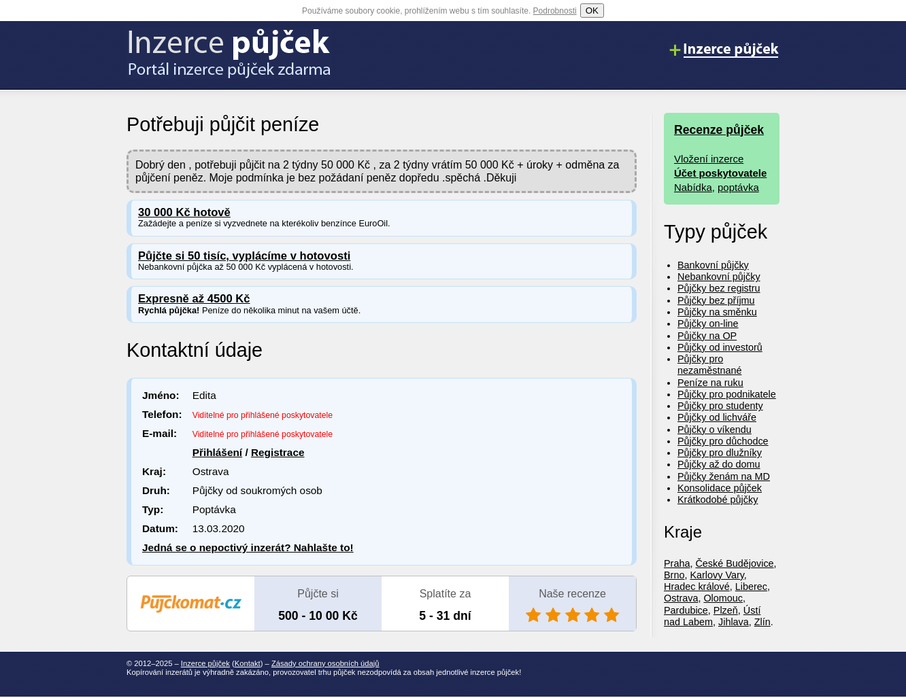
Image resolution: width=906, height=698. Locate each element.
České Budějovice (734, 563)
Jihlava (733, 621)
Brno (674, 575)
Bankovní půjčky (713, 265)
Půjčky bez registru (718, 288)
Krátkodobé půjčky (717, 499)
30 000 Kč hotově (184, 212)
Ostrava (681, 598)
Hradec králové (697, 586)
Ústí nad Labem (712, 616)
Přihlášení (217, 452)
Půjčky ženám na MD (723, 476)
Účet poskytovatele (720, 173)
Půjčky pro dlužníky (719, 452)
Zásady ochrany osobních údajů (325, 663)
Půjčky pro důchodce (723, 441)
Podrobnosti (555, 11)
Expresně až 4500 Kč (194, 298)
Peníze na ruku (710, 382)
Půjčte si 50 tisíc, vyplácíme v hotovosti (244, 255)
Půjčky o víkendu (714, 429)
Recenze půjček (719, 130)
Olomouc (723, 598)
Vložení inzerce (708, 158)
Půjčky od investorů (719, 347)
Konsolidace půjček (719, 488)
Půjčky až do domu (718, 464)
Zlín (762, 621)
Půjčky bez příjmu (716, 300)
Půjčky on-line (708, 323)
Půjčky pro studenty (720, 405)
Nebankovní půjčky (718, 276)
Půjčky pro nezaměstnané (709, 364)
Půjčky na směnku (717, 312)
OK (592, 10)
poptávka (738, 187)
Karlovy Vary (716, 575)
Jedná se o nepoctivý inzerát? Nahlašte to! (248, 547)
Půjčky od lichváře (716, 417)
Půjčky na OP (707, 335)
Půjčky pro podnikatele (726, 394)
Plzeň (726, 610)
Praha (677, 563)
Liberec (751, 586)
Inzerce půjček (205, 663)
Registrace (278, 452)
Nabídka (693, 187)
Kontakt (248, 663)
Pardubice (686, 610)
